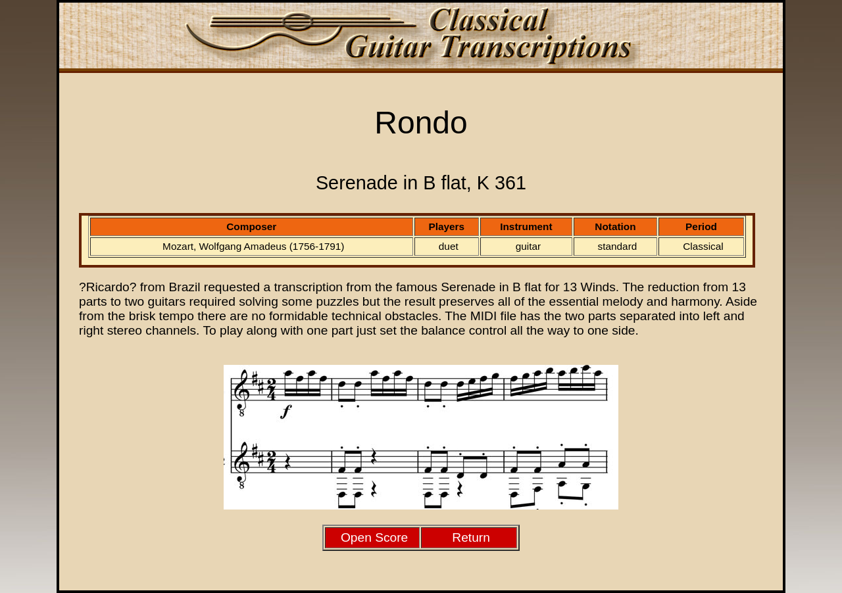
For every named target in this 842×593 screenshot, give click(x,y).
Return (471, 537)
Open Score (374, 537)
